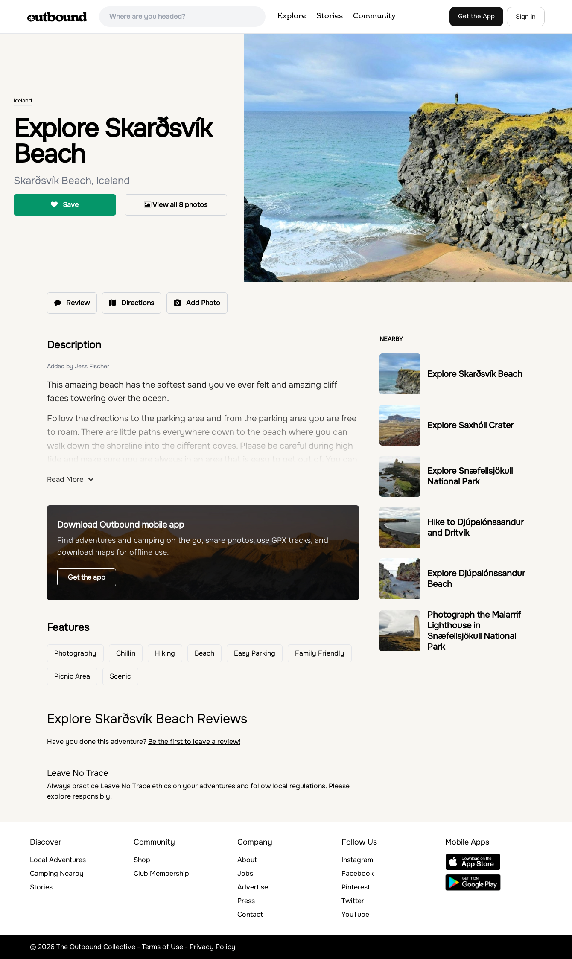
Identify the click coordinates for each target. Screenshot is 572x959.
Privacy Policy (213, 946)
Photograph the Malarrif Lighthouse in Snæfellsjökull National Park (474, 630)
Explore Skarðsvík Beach (474, 374)
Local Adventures (58, 859)
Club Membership (161, 873)
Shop (142, 859)
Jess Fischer (92, 366)
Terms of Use (162, 946)
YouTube (355, 914)
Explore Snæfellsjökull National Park (470, 476)
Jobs (245, 873)
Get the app (86, 577)
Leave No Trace (125, 785)
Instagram (357, 859)
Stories (329, 16)
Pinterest (355, 887)
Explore (291, 16)
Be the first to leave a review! (194, 741)
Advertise (252, 887)
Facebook (357, 873)
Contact (250, 914)
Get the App (476, 16)
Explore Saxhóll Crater (470, 425)
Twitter (352, 900)
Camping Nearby (57, 873)
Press (246, 900)
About (247, 859)
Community (374, 16)
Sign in (526, 16)
